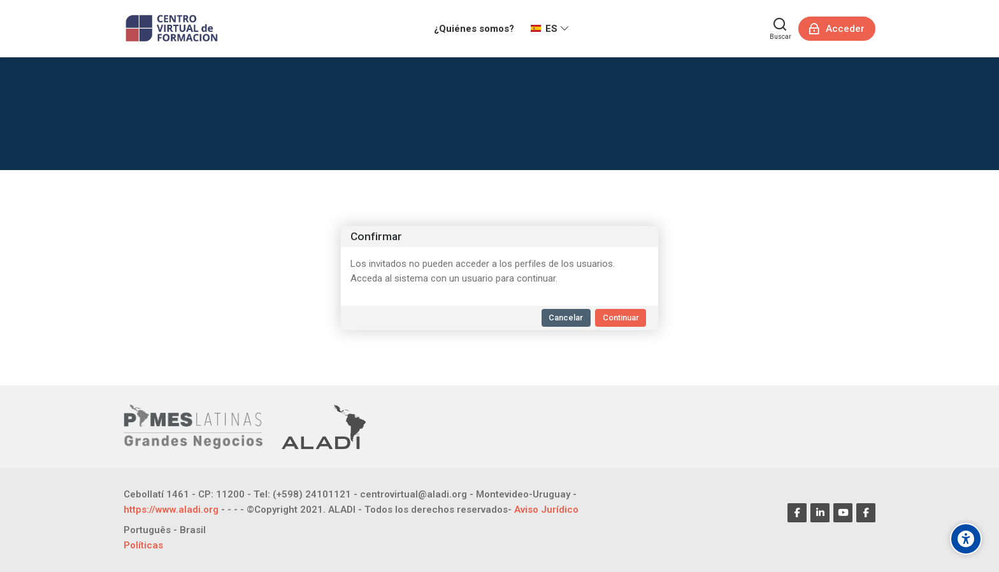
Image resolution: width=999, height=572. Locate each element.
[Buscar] (780, 28)
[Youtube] (842, 512)
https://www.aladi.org (171, 509)
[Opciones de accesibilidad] (966, 539)
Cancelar (566, 317)
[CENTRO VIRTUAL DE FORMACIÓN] (173, 29)
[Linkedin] (820, 512)
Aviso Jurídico (546, 509)
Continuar (621, 317)
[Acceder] (836, 29)
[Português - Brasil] (165, 530)
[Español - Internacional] (550, 28)
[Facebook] (797, 512)
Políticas (143, 545)
